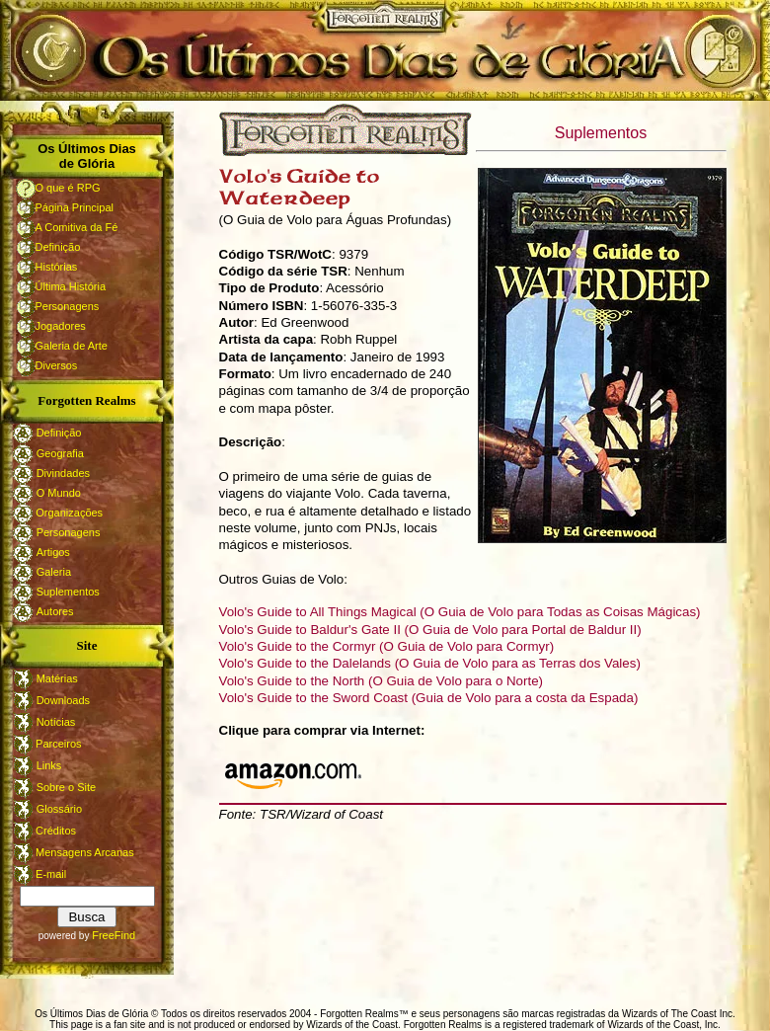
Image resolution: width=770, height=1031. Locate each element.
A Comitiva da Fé (77, 227)
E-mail (49, 874)
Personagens (68, 306)
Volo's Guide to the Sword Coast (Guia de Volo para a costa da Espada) (429, 697)
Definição (58, 247)
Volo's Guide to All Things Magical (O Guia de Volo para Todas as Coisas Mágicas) (460, 611)
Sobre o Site (67, 787)
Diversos (57, 365)
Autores (55, 611)
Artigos (53, 552)
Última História (71, 286)
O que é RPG (68, 188)
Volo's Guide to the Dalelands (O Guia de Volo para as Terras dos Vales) (430, 663)
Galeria (54, 572)
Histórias (57, 267)
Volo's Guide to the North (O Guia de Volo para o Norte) (381, 681)
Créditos (54, 830)
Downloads (63, 700)
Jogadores (61, 326)
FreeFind (113, 935)
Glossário (59, 809)
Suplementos (68, 591)
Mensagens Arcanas (83, 852)
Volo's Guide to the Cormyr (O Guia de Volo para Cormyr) (387, 646)
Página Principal (75, 207)
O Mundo (59, 493)
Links (49, 765)
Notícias (56, 722)
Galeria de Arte (72, 346)
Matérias (57, 678)
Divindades (63, 473)
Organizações (69, 512)
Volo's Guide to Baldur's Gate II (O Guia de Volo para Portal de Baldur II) (430, 629)
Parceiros (57, 744)
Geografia (60, 453)
